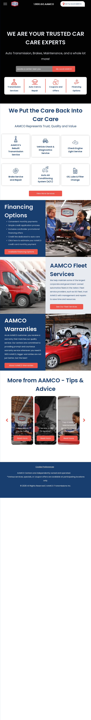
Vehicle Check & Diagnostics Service (45, 150)
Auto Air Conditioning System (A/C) (45, 178)
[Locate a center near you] (45, 69)
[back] (7, 420)
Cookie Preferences (45, 466)
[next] (84, 420)
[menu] (5, 4)
